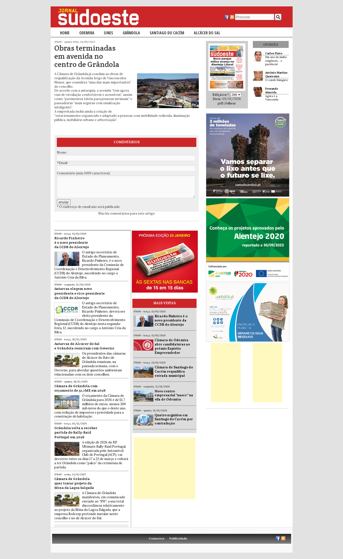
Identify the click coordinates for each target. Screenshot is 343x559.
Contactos (156, 538)
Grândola (131, 33)
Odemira (86, 33)
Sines (108, 33)
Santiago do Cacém (167, 33)
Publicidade (178, 538)
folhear (230, 103)
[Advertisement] (164, 468)
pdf (220, 103)
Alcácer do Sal (207, 33)
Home (65, 33)
